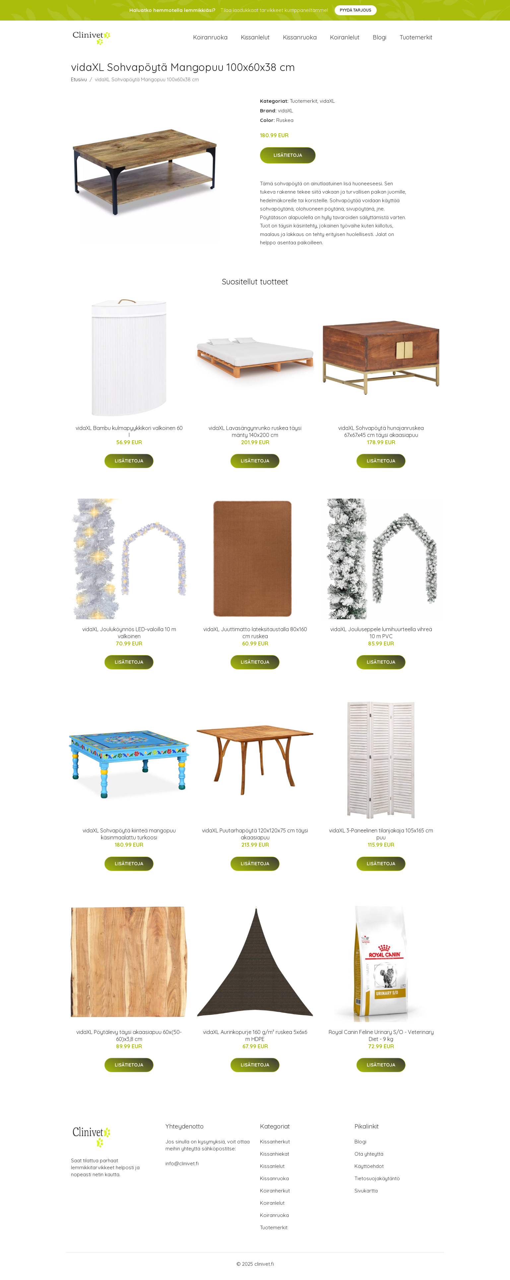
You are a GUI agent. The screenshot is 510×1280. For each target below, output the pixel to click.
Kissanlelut (255, 39)
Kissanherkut (275, 1146)
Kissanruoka (300, 39)
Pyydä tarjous (355, 10)
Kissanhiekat (274, 1158)
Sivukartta (366, 1195)
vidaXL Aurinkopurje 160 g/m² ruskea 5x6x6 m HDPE (255, 1040)
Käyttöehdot (369, 1171)
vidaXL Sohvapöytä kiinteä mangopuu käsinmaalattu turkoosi (129, 838)
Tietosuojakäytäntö (377, 1183)
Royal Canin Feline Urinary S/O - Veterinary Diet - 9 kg (381, 1040)
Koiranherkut (275, 1195)
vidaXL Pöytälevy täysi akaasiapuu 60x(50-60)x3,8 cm (129, 1040)
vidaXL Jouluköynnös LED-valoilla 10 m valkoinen (129, 637)
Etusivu (79, 84)
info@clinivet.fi (182, 1168)
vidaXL (327, 105)
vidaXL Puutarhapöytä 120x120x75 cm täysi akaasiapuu (255, 838)
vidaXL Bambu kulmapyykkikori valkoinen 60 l (129, 436)
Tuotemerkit (416, 39)
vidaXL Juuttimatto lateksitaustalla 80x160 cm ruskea (255, 637)
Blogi (379, 39)
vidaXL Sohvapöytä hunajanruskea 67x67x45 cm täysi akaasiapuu (381, 436)
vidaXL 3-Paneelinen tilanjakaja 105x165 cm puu (381, 838)
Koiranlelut (344, 39)
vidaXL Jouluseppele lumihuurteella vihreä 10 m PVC (381, 637)
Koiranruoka (210, 39)
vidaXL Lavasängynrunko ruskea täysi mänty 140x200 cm (255, 436)
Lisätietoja (288, 160)
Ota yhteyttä (368, 1158)
